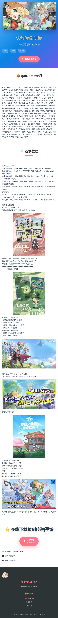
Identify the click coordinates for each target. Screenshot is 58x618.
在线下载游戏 (29, 59)
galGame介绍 (29, 598)
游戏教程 (29, 602)
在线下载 (29, 606)
